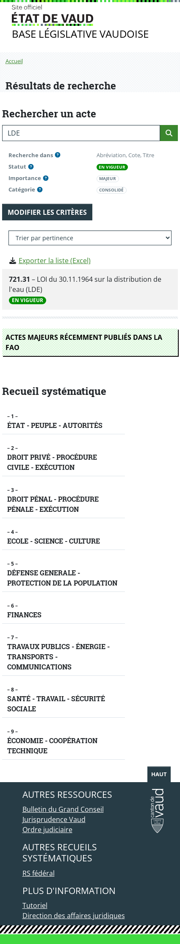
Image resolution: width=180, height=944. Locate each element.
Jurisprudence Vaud (54, 819)
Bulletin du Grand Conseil (63, 809)
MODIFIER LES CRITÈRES (47, 212)
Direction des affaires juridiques (73, 915)
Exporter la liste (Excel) (55, 260)
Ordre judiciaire (47, 829)
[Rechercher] (169, 133)
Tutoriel (34, 905)
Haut (159, 774)
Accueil (14, 61)
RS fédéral (38, 873)
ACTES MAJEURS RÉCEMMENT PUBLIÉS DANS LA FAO (84, 342)
